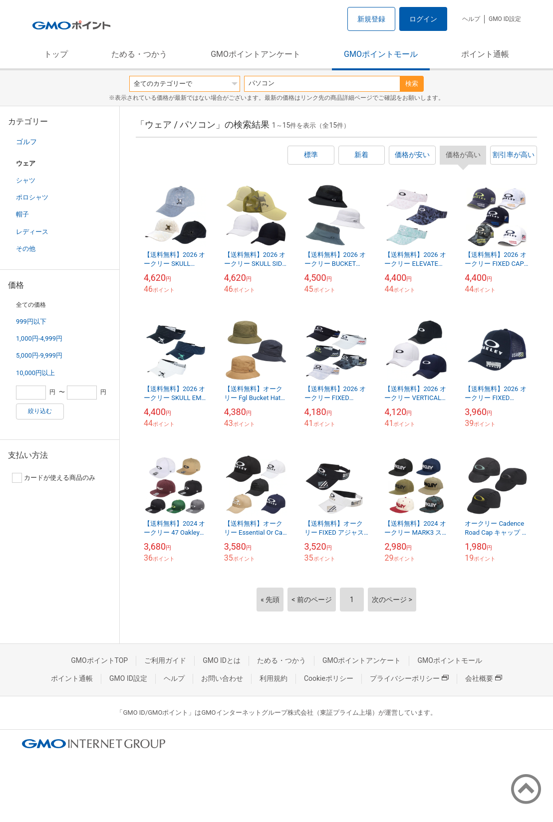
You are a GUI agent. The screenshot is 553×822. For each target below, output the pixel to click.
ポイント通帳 (485, 54)
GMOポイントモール (381, 54)
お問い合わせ (222, 678)
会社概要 (483, 678)
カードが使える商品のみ (53, 478)
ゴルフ (26, 142)
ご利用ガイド (165, 660)
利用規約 (273, 678)
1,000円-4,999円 (39, 338)
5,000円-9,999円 (39, 355)
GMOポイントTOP (99, 660)
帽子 (22, 214)
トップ (56, 54)
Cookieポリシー (328, 678)
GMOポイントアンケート (255, 54)
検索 (411, 83)
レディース (32, 231)
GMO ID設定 (505, 18)
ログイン (423, 19)
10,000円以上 (35, 373)
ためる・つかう (139, 54)
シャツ (25, 180)
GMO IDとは (222, 660)
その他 (25, 248)
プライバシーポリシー (409, 678)
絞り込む (40, 411)
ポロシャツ (32, 197)
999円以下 (31, 321)
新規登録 (371, 19)
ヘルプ (471, 18)
